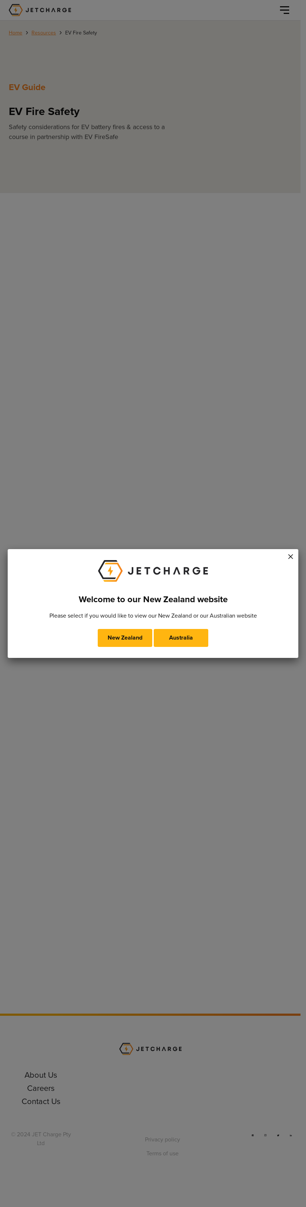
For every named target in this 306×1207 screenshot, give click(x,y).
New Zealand (125, 637)
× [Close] (290, 555)
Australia (181, 637)
